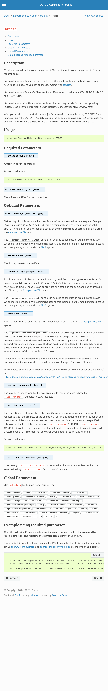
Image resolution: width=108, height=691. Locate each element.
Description (14, 36)
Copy (97, 555)
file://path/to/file (17, 232)
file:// (43, 247)
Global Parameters (18, 51)
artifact (44, 16)
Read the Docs (59, 595)
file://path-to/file (92, 321)
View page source (93, 16)
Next (98, 578)
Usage (11, 40)
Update (67, 85)
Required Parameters (19, 44)
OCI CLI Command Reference (56, 5)
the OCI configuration (23, 547)
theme (34, 595)
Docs (6, 16)
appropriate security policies (55, 547)
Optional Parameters (19, 47)
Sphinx (19, 595)
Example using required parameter (26, 55)
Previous (12, 578)
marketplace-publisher (25, 16)
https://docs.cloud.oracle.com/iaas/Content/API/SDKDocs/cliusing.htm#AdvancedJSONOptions (56, 377)
